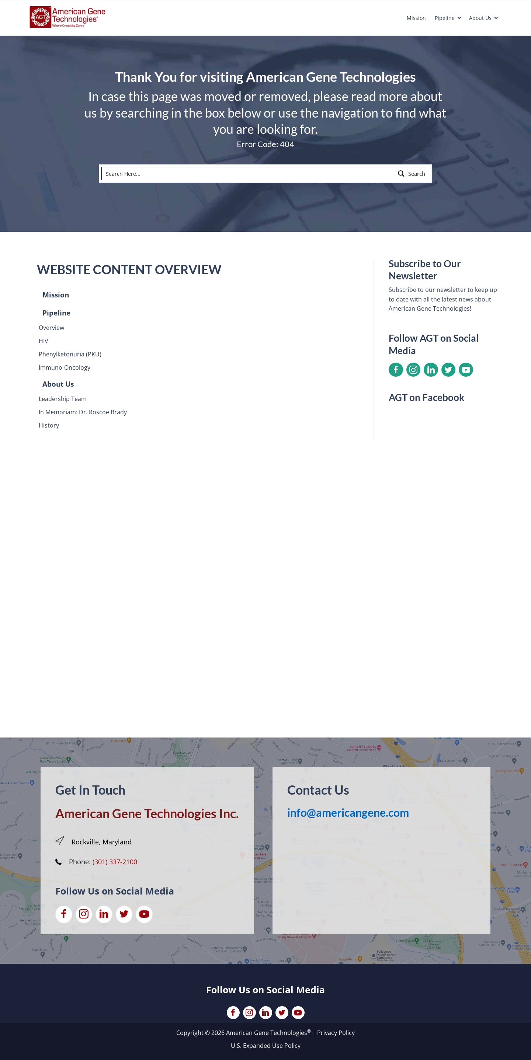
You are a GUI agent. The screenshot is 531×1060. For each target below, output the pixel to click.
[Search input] (248, 173)
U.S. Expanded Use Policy (266, 1046)
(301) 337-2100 (115, 861)
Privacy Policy (336, 1033)
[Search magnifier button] (412, 173)
